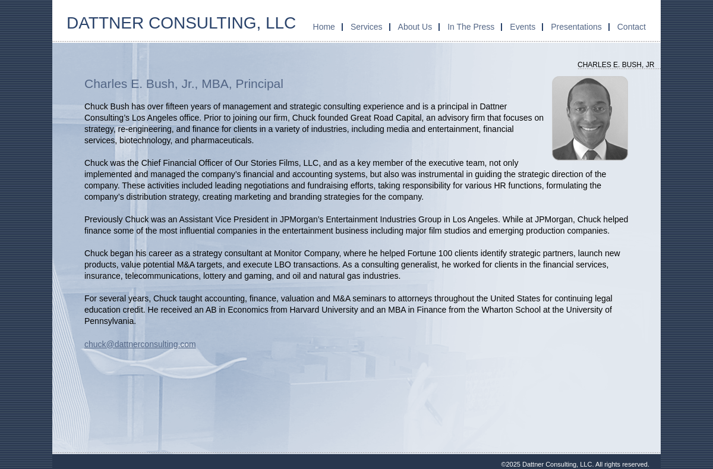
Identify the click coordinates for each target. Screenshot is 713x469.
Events (522, 27)
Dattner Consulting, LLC (181, 23)
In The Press (470, 27)
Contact (631, 27)
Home (324, 27)
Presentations (576, 27)
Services (367, 27)
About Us (415, 27)
